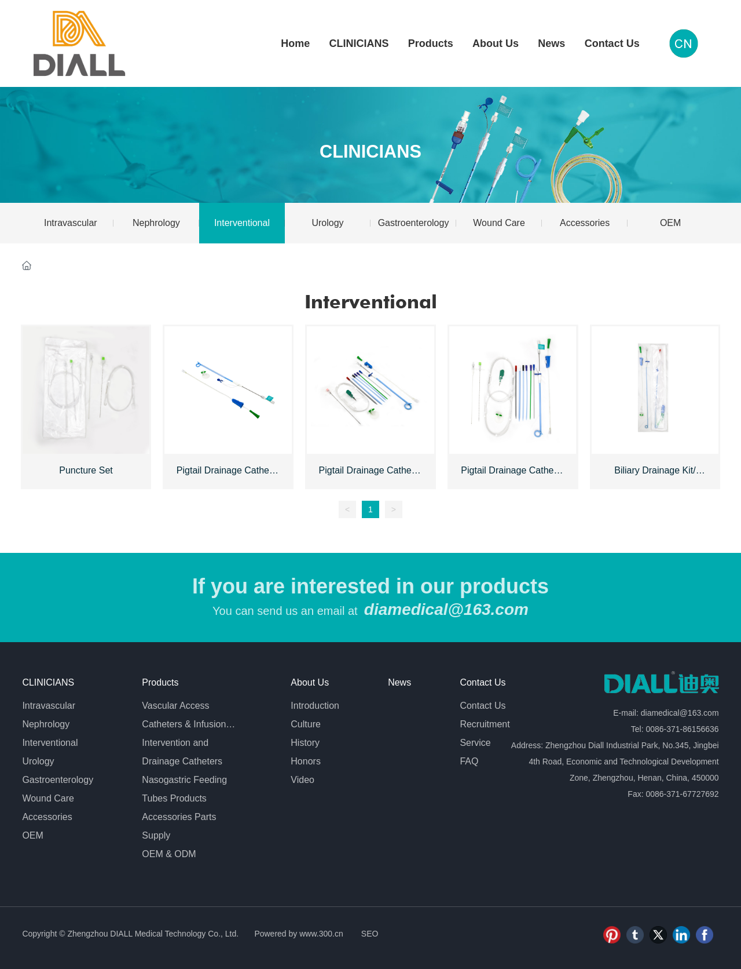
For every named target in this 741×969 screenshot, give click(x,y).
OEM (670, 223)
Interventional (242, 223)
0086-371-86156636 (681, 729)
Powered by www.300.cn (297, 933)
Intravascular (70, 223)
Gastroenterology (413, 223)
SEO (370, 933)
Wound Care (499, 223)
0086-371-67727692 (681, 794)
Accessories (585, 223)
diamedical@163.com (446, 609)
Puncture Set (86, 470)
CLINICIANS (370, 151)
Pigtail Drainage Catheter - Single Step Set (228, 475)
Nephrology (156, 223)
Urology (327, 223)
